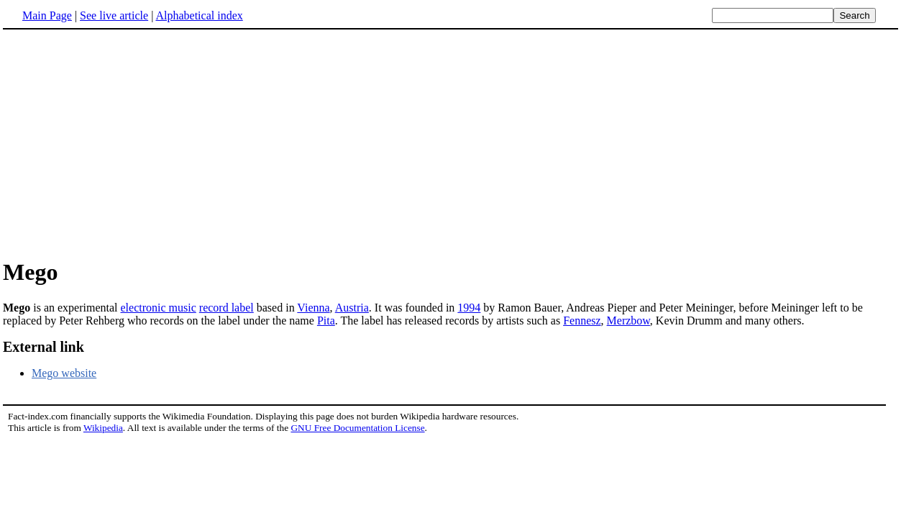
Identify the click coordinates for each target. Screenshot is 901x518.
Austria (352, 307)
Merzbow (628, 320)
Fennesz (581, 320)
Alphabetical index (198, 15)
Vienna (313, 307)
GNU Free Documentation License (357, 427)
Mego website (64, 373)
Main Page (47, 15)
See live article (114, 15)
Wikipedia (103, 427)
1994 (468, 307)
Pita (326, 320)
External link (43, 347)
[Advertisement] (451, 143)
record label (226, 307)
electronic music (158, 307)
